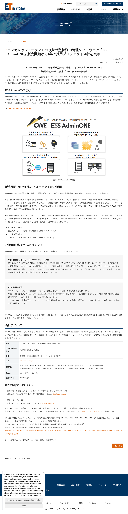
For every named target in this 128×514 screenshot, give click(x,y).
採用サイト (118, 9)
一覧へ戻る (117, 446)
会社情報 (75, 9)
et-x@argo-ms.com (59, 394)
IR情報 (89, 9)
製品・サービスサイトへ (111, 3)
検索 (96, 4)
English (108, 503)
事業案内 (61, 9)
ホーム (7, 458)
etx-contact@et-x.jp (47, 403)
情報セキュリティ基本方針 (88, 503)
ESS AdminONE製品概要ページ (20, 109)
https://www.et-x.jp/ (26, 361)
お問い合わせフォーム (90, 411)
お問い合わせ (67, 3)
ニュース (102, 9)
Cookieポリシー (65, 503)
